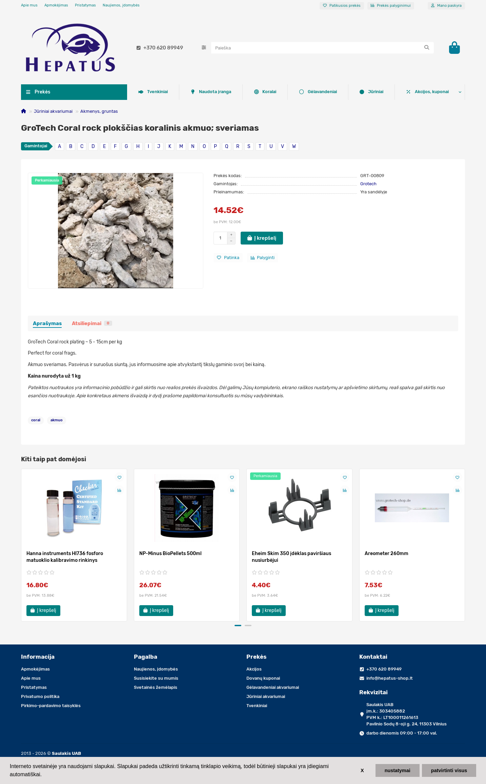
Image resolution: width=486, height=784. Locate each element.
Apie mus (29, 5)
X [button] (362, 770)
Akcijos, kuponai (427, 93)
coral (35, 421)
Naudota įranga (362, 93)
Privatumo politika (40, 696)
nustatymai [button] (397, 770)
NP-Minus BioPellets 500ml (170, 555)
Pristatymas (85, 5)
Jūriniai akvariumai (53, 112)
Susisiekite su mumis (156, 678)
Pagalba (145, 656)
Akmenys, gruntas (99, 112)
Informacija (38, 656)
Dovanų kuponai (263, 678)
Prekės (256, 656)
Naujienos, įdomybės (121, 5)
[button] (238, 627)
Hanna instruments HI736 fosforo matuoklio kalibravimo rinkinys (64, 558)
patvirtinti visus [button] (449, 770)
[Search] (322, 48)
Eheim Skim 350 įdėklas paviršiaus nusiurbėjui (291, 558)
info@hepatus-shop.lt (389, 678)
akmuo (56, 421)
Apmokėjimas (56, 5)
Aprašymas (47, 324)
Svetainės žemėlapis (155, 687)
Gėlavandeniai (202, 93)
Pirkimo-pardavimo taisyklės (51, 705)
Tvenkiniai (305, 93)
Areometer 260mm (386, 555)
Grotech (368, 184)
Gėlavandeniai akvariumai (272, 687)
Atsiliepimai (92, 324)
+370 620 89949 (158, 48)
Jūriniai (256, 93)
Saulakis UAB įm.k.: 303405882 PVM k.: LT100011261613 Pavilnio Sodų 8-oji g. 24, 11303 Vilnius (406, 714)
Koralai (149, 93)
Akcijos (254, 669)
